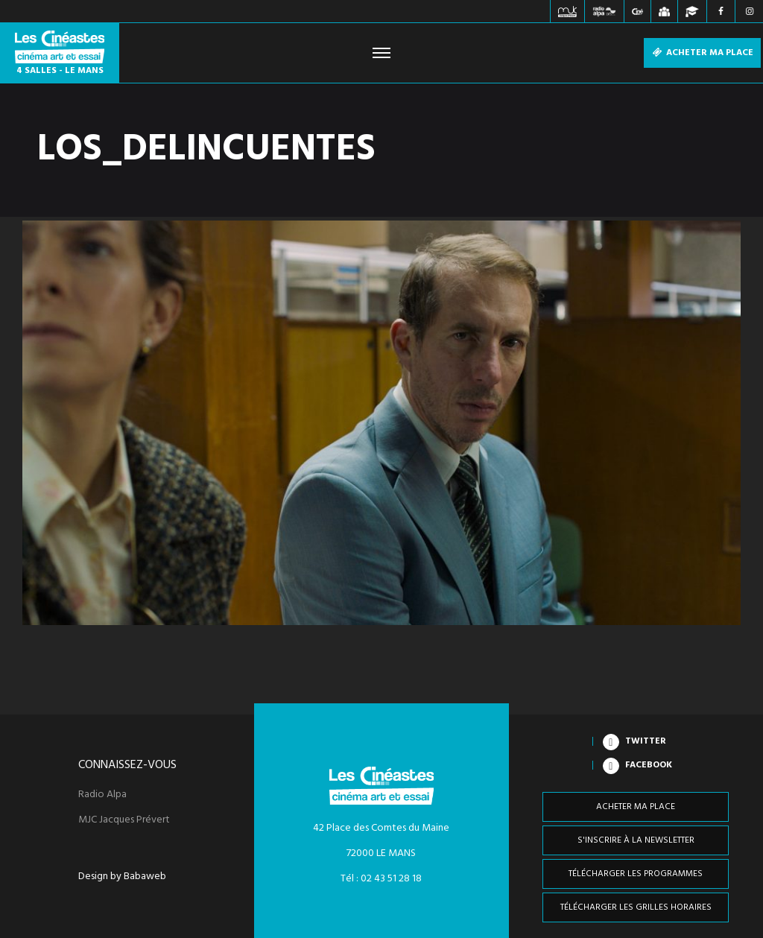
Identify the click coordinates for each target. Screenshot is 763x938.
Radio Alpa (102, 795)
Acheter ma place (702, 52)
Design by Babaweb (122, 877)
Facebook (648, 765)
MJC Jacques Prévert (124, 820)
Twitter (645, 741)
